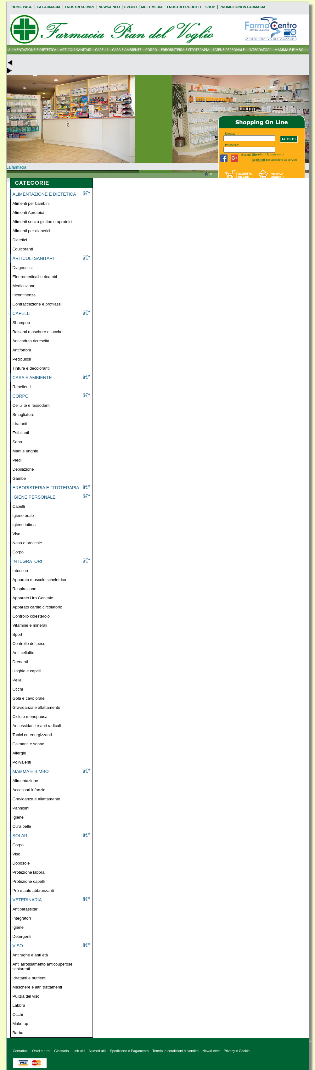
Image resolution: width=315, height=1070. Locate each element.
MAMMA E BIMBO (288, 49)
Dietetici (20, 240)
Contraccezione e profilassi (37, 304)
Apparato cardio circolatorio (37, 607)
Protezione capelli (29, 881)
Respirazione (25, 588)
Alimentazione (25, 780)
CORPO (151, 49)
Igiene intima (24, 524)
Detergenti (22, 936)
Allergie (19, 753)
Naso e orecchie (27, 543)
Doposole (21, 863)
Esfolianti (21, 432)
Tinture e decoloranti (31, 368)
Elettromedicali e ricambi (35, 276)
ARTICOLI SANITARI (76, 49)
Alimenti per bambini (31, 203)
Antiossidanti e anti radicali (37, 725)
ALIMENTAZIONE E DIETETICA (32, 49)
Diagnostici (23, 267)
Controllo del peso (29, 643)
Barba (18, 1032)
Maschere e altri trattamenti (37, 987)
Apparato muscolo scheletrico (39, 579)
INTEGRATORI (260, 49)
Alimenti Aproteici (28, 212)
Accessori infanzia (29, 789)
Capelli (19, 506)
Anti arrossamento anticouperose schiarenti (43, 966)
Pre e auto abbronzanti (33, 890)
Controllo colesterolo (31, 616)
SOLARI (21, 835)
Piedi (17, 460)
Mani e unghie (25, 451)
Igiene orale (23, 515)
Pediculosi (22, 359)
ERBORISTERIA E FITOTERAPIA (185, 49)
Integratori (22, 918)
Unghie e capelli (27, 671)
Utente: (230, 133)
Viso (16, 533)
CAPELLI (101, 49)
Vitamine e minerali (30, 625)
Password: (232, 145)
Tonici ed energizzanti (32, 734)
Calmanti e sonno (28, 744)
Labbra (19, 1005)
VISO (18, 945)
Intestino (20, 570)
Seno (17, 442)
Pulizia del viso (26, 996)
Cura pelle (22, 826)
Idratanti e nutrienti (30, 978)
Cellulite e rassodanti (32, 405)
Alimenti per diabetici (31, 230)
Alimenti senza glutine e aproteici (42, 221)
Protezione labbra (29, 872)
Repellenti (22, 386)
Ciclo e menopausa (30, 716)
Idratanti (20, 423)
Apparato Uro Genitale (33, 598)
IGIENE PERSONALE (229, 49)
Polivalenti (22, 762)
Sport (17, 634)
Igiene (18, 817)
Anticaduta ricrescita (31, 341)
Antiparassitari (25, 909)
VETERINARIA (27, 899)
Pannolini (21, 808)
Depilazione (23, 469)
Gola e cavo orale (29, 698)
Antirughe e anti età (30, 955)
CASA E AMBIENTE (126, 49)
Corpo (18, 552)
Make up (20, 1023)
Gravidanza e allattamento (36, 707)
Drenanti (20, 661)
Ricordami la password (268, 154)
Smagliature (23, 414)
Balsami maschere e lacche (38, 331)
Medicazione (24, 285)
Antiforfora (22, 350)
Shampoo (21, 322)
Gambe (19, 478)
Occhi (18, 689)
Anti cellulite (23, 652)
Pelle (17, 680)
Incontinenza (24, 295)
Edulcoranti (23, 249)
